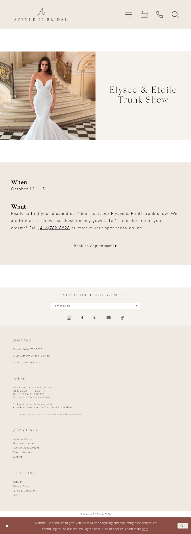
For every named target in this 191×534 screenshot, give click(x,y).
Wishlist (18, 481)
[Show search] (175, 15)
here (145, 528)
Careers (17, 456)
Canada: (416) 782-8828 (27, 349)
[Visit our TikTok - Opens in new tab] (122, 318)
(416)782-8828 (54, 227)
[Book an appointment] (144, 15)
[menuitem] (128, 15)
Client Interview (22, 452)
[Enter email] (95, 306)
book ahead (76, 414)
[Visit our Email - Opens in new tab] (109, 318)
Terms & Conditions (25, 490)
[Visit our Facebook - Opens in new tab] (82, 318)
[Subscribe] (134, 306)
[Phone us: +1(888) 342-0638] (159, 15)
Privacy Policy (21, 486)
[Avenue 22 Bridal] (40, 14)
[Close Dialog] (7, 526)
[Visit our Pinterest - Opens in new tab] (95, 318)
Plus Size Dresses (23, 443)
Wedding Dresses (23, 439)
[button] (128, 15)
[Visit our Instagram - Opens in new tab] (69, 317)
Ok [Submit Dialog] (183, 525)
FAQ (15, 495)
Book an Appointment (95, 245)
